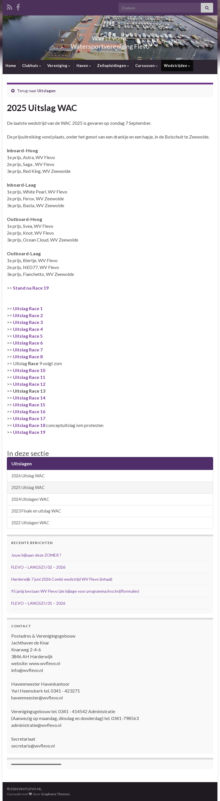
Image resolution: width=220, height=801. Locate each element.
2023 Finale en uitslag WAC (36, 511)
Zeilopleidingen (113, 65)
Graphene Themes (55, 794)
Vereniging (58, 65)
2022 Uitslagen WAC (30, 522)
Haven (83, 65)
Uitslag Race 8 (28, 356)
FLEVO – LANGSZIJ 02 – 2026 (38, 567)
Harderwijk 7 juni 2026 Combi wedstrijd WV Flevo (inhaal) (61, 579)
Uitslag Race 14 (29, 397)
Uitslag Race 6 (28, 342)
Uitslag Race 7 (28, 349)
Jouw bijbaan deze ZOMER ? (36, 555)
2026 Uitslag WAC (28, 475)
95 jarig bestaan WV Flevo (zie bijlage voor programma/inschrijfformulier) (75, 591)
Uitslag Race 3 (28, 322)
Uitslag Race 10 (29, 370)
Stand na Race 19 (31, 287)
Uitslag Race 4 (28, 329)
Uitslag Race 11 (29, 377)
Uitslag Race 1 (28, 308)
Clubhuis (31, 65)
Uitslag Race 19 (29, 432)
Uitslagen (46, 90)
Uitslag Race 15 (29, 404)
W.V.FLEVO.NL (110, 36)
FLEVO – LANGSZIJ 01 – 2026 (38, 603)
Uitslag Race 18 (29, 425)
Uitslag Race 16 (29, 411)
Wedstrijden (177, 65)
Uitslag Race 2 (28, 315)
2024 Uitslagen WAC (30, 499)
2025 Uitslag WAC (28, 487)
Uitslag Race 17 (29, 418)
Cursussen (146, 65)
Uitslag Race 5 (28, 336)
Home (10, 65)
